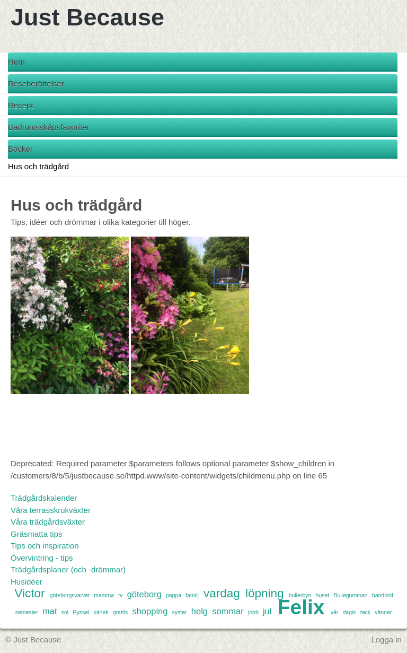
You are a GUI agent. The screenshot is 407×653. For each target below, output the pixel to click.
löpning (264, 593)
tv (120, 595)
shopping (149, 611)
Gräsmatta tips (37, 533)
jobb (253, 612)
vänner (383, 612)
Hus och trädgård (38, 166)
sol (64, 612)
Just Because (87, 17)
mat (49, 611)
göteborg (144, 594)
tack (365, 612)
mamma (104, 595)
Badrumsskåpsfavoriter (48, 127)
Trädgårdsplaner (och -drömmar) (68, 569)
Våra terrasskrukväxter (51, 510)
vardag (222, 593)
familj (192, 595)
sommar (228, 611)
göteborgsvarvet (70, 595)
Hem (16, 61)
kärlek (100, 612)
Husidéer (26, 581)
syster (179, 612)
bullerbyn (300, 595)
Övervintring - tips (42, 557)
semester (26, 612)
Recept (20, 105)
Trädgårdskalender (44, 497)
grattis (120, 612)
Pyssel (81, 612)
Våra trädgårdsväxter (48, 521)
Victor (29, 593)
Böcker (20, 148)
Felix (301, 607)
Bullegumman (350, 595)
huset (323, 595)
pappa (173, 595)
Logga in (386, 639)
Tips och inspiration (45, 545)
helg (199, 611)
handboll (382, 595)
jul (267, 611)
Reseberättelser (36, 83)
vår (335, 612)
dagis (349, 612)
